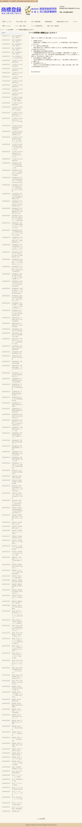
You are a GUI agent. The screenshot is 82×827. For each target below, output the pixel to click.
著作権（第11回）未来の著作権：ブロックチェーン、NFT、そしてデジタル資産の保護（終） (17, 614)
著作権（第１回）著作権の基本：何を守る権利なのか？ (17, 682)
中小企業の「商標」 (29, 10)
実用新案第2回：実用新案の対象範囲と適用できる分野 (17, 459)
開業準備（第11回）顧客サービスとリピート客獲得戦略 (17, 711)
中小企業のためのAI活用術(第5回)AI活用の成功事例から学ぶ (17, 133)
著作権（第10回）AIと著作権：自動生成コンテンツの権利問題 (17, 621)
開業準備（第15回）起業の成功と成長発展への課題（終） (17, 688)
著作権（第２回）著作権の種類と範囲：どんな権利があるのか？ (17, 676)
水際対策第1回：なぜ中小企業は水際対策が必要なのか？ (17, 374)
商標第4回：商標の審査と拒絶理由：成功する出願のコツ (17, 591)
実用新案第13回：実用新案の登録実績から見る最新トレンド (17, 393)
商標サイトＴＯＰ (7, 21)
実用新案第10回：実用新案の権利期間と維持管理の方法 (17, 410)
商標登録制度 (48, 21)
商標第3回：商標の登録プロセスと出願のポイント (17, 597)
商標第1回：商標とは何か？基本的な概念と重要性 (17, 607)
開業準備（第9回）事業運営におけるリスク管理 (17, 722)
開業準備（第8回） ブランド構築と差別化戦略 (17, 728)
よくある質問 (41, 818)
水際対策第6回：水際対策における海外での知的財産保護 (17, 348)
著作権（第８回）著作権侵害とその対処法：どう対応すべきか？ (17, 634)
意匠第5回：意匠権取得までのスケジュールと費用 (17, 532)
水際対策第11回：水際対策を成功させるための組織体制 (17, 319)
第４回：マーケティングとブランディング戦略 (17, 793)
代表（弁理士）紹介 (21, 21)
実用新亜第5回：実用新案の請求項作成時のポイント (17, 442)
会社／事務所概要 (35, 21)
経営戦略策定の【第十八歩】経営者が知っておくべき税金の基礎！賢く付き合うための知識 (17, 188)
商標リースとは (6, 26)
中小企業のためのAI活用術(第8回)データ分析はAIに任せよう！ (17, 114)
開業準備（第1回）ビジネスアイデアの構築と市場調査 (17, 763)
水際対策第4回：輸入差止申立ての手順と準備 (17, 357)
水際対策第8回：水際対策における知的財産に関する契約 (17, 335)
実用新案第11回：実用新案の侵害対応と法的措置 (17, 404)
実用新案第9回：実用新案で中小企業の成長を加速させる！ (17, 416)
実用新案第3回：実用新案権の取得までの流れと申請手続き (17, 453)
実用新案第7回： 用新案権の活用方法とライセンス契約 (17, 429)
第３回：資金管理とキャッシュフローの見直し (17, 799)
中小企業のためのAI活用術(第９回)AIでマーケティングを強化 (17, 108)
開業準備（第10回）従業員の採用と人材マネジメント (17, 716)
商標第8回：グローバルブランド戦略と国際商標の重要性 (17, 572)
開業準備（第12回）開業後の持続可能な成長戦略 (17, 705)
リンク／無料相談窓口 (37, 26)
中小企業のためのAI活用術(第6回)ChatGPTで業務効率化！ (17, 127)
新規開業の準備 (15, 811)
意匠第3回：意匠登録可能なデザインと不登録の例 (17, 542)
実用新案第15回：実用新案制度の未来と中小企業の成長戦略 (17, 380)
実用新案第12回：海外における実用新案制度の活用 (17, 399)
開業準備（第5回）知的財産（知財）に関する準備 (17, 745)
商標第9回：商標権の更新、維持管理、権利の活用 (17, 566)
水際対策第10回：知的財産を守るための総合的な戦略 (17, 325)
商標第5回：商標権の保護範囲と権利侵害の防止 (17, 586)
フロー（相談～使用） (20, 26)
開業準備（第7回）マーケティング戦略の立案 (17, 733)
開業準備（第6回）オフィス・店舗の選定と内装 (17, 739)
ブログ (3, 33)
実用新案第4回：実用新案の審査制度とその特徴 (17, 447)
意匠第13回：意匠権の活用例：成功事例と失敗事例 (17, 482)
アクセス (75, 21)
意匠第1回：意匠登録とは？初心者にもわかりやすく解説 (17, 553)
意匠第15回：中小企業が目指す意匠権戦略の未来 (17, 472)
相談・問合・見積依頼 (53, 26)
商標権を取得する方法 (62, 21)
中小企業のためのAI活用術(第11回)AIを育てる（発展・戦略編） (17, 99)
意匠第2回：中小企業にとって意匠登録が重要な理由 (17, 547)
